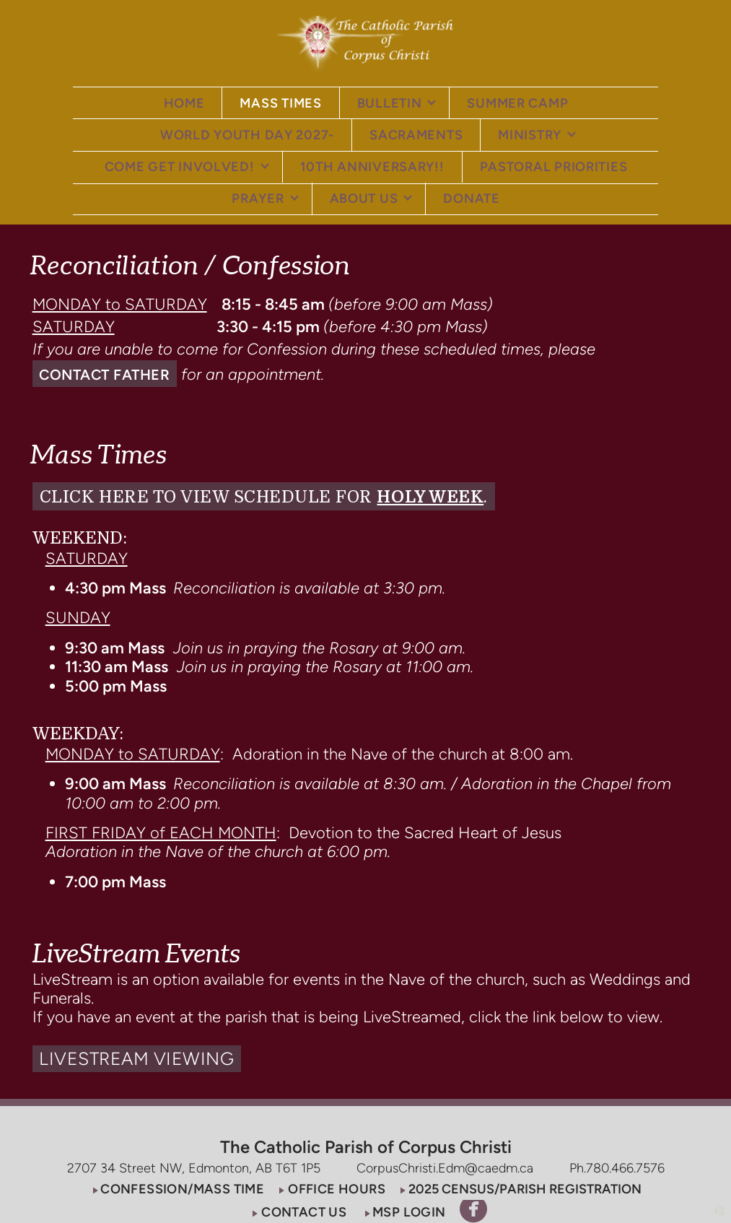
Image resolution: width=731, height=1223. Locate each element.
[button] (105, 373)
